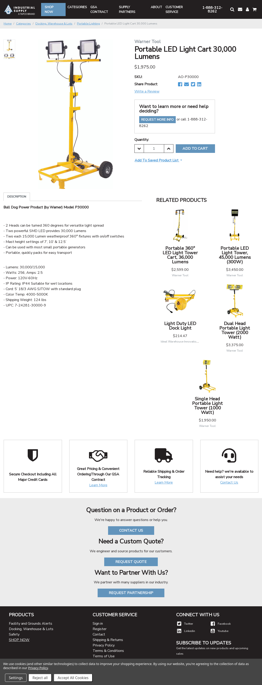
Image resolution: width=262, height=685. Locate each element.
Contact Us (229, 482)
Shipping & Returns (108, 639)
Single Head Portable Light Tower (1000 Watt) (207, 406)
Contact (99, 634)
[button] (232, 9)
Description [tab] (16, 197)
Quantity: (141, 139)
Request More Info (157, 119)
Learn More (98, 485)
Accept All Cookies (73, 677)
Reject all (40, 677)
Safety (14, 634)
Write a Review (146, 91)
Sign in (98, 623)
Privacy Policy (104, 645)
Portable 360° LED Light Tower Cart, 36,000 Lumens (180, 255)
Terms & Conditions (108, 650)
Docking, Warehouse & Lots (31, 628)
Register (99, 628)
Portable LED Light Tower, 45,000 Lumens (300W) (235, 255)
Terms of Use (104, 656)
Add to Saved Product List (157, 160)
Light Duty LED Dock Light (180, 325)
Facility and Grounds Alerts (30, 623)
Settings (16, 677)
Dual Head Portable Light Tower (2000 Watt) (234, 330)
